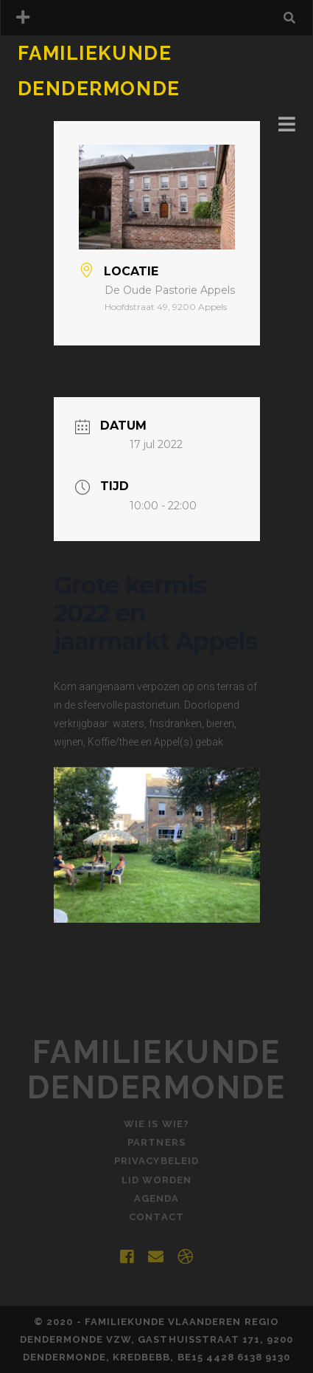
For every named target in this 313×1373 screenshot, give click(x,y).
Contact (156, 1216)
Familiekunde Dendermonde (156, 1070)
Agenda (156, 1198)
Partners (156, 1142)
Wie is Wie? (156, 1123)
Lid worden (156, 1180)
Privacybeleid (156, 1160)
